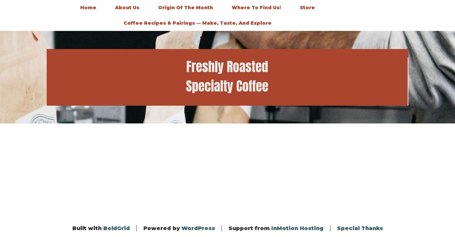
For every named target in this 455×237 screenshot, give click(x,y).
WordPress (198, 228)
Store (307, 8)
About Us (127, 8)
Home (88, 8)
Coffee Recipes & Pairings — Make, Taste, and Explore (198, 23)
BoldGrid (116, 228)
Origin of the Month (185, 8)
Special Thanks (360, 228)
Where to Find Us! (256, 8)
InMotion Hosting (297, 228)
